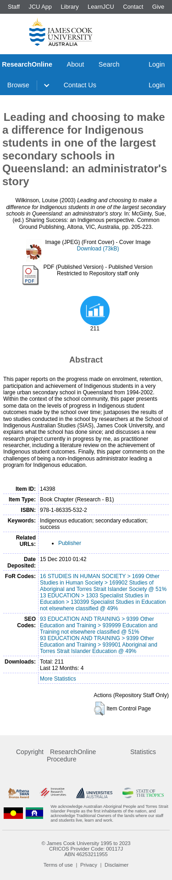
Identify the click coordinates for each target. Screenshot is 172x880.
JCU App (40, 6)
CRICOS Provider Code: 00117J (86, 849)
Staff (14, 6)
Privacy (88, 865)
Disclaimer (116, 865)
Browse (18, 85)
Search (109, 64)
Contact (133, 6)
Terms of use (58, 865)
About (75, 64)
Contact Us (80, 85)
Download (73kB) (98, 248)
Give (158, 6)
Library (69, 6)
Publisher (69, 543)
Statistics (143, 751)
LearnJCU (101, 6)
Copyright (30, 751)
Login (157, 64)
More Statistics (58, 679)
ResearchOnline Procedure (71, 755)
